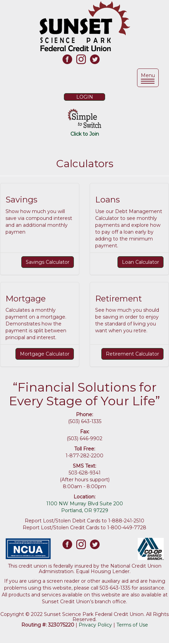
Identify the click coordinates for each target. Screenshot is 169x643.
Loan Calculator (140, 262)
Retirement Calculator (132, 354)
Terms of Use (132, 625)
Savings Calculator (47, 262)
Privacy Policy (95, 625)
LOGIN (85, 97)
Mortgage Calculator (44, 354)
